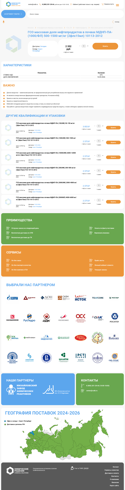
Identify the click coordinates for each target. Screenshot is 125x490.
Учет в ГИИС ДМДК (81, 468)
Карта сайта (114, 485)
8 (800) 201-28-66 (48, 4)
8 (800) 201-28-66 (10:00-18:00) (97, 386)
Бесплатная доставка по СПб (22, 233)
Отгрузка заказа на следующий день (25, 228)
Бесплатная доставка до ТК (22, 237)
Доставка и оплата (112, 473)
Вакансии (115, 482)
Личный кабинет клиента (104, 265)
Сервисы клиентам (112, 470)
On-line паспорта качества (21, 265)
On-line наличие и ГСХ (20, 270)
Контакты (115, 476)
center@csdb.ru (33, 4)
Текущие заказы (101, 270)
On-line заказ (16, 260)
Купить (105, 46)
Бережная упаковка (102, 233)
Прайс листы (99, 260)
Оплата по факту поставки (104, 228)
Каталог (116, 467)
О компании (114, 479)
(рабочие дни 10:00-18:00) (61, 4)
